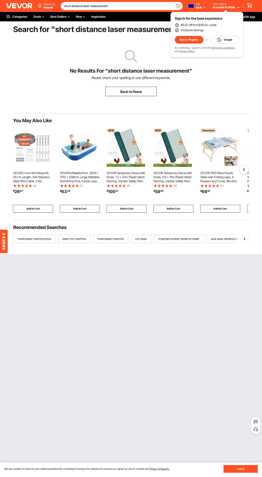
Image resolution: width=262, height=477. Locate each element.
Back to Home (131, 92)
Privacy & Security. (159, 468)
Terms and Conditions (223, 47)
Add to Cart (33, 208)
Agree (240, 468)
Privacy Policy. (187, 51)
